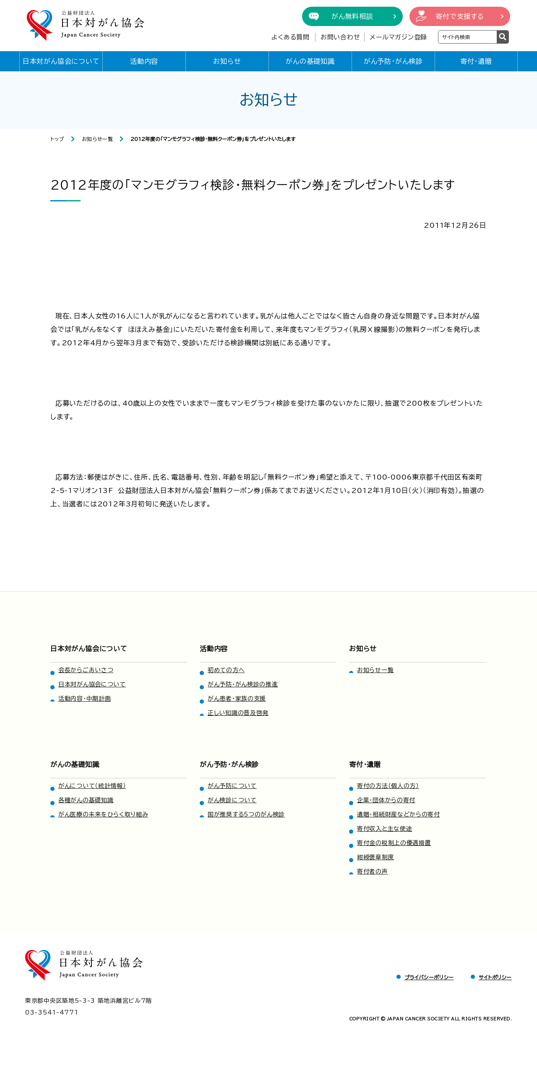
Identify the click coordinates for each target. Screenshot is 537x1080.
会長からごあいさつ (85, 670)
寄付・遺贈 (476, 61)
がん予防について (232, 786)
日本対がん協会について (61, 61)
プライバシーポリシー (429, 977)
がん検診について (232, 800)
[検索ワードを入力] (467, 37)
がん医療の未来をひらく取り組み (103, 814)
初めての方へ (226, 670)
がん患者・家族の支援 (237, 699)
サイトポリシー (495, 977)
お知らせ (227, 61)
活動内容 (144, 61)
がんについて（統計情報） (92, 786)
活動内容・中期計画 (84, 699)
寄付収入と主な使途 (384, 829)
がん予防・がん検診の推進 (243, 684)
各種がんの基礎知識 (85, 800)
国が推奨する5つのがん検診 (246, 814)
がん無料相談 (352, 16)
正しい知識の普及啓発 (238, 713)
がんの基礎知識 (310, 61)
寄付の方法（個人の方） (388, 786)
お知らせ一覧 (97, 138)
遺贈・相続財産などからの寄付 (398, 814)
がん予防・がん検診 (393, 61)
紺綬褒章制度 (375, 857)
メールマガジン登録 (398, 37)
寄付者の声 (372, 871)
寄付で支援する (459, 16)
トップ (57, 138)
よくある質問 (290, 37)
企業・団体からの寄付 (386, 800)
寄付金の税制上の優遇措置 (394, 843)
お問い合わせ (340, 37)
